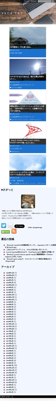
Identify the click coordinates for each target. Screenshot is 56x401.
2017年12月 (10, 324)
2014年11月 (10, 380)
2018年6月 (9, 309)
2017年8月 (9, 334)
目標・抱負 (16, 180)
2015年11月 (10, 370)
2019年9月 (9, 287)
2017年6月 (9, 339)
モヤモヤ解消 (17, 88)
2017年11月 (10, 326)
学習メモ (18, 149)
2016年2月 (9, 363)
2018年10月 (10, 300)
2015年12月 (10, 368)
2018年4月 (9, 314)
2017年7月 (9, 336)
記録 (20, 53)
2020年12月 (10, 273)
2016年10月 (10, 348)
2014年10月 (10, 382)
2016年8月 (9, 351)
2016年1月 (9, 365)
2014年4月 (9, 387)
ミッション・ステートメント (30, 119)
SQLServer (15, 151)
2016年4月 (9, 358)
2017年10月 (10, 329)
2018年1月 (9, 321)
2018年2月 (9, 319)
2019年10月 (10, 285)
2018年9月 (9, 302)
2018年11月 (10, 297)
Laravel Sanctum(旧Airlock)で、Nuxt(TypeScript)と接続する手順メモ (30, 252)
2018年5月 (9, 312)
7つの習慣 (15, 183)
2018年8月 (9, 304)
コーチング (16, 119)
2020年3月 (9, 280)
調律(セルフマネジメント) (25, 85)
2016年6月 (9, 353)
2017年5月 (9, 341)
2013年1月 (9, 392)
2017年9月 (9, 331)
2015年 (13, 18)
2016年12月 (10, 346)
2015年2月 (9, 375)
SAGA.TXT (5, 18)
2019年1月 (9, 292)
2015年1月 (9, 377)
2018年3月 (9, 317)
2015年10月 (10, 373)
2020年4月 (9, 278)
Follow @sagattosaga (35, 227)
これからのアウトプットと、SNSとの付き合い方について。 (27, 249)
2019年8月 (9, 290)
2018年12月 (10, 295)
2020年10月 (10, 275)
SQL (13, 149)
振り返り (15, 53)
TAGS (26, 1)
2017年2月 (9, 343)
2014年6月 (9, 385)
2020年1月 (9, 282)
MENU (34, 1)
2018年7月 (9, 307)
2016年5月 (9, 356)
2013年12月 (10, 390)
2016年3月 (9, 360)
